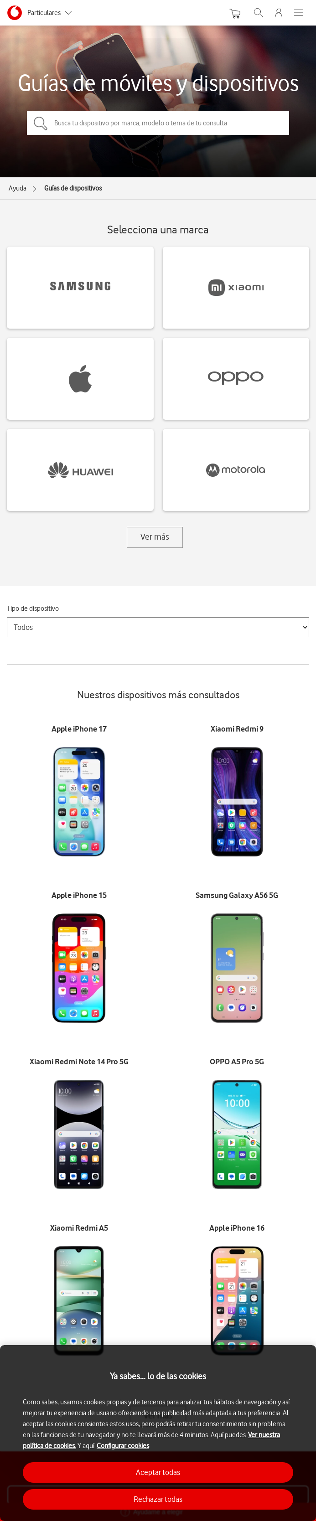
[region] (158, 1433)
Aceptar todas (158, 1472)
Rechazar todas (158, 1499)
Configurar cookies (123, 1446)
